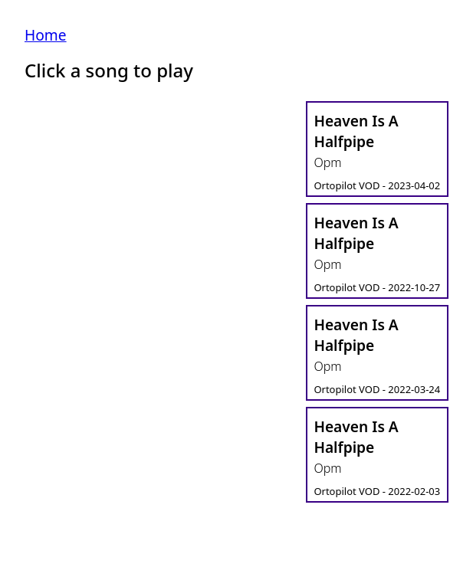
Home (46, 35)
